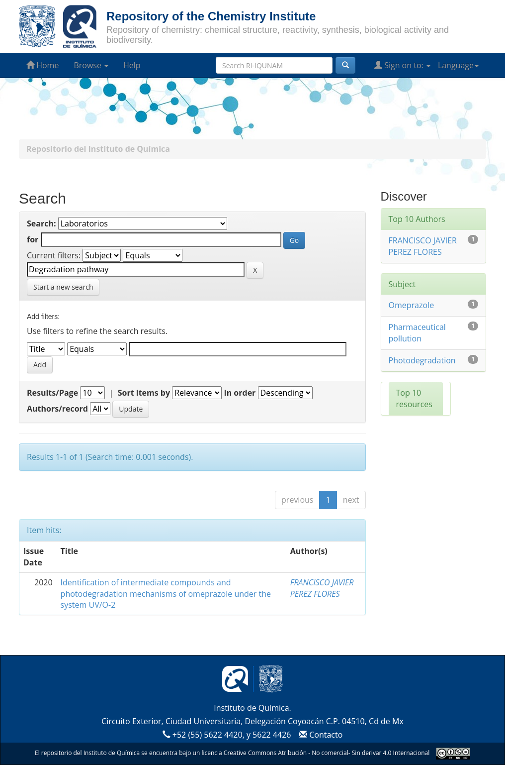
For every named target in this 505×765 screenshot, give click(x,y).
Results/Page (52, 392)
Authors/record (57, 408)
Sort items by (144, 392)
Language (458, 65)
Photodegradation (422, 360)
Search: (41, 223)
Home (42, 65)
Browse (91, 65)
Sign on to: (402, 65)
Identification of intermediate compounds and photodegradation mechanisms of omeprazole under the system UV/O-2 (166, 594)
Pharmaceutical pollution (417, 333)
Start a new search (63, 287)
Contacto (319, 734)
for (32, 239)
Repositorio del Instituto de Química (98, 148)
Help (132, 65)
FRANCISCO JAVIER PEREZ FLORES (322, 588)
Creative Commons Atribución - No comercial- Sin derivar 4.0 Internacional (326, 753)
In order (239, 392)
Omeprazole (411, 305)
